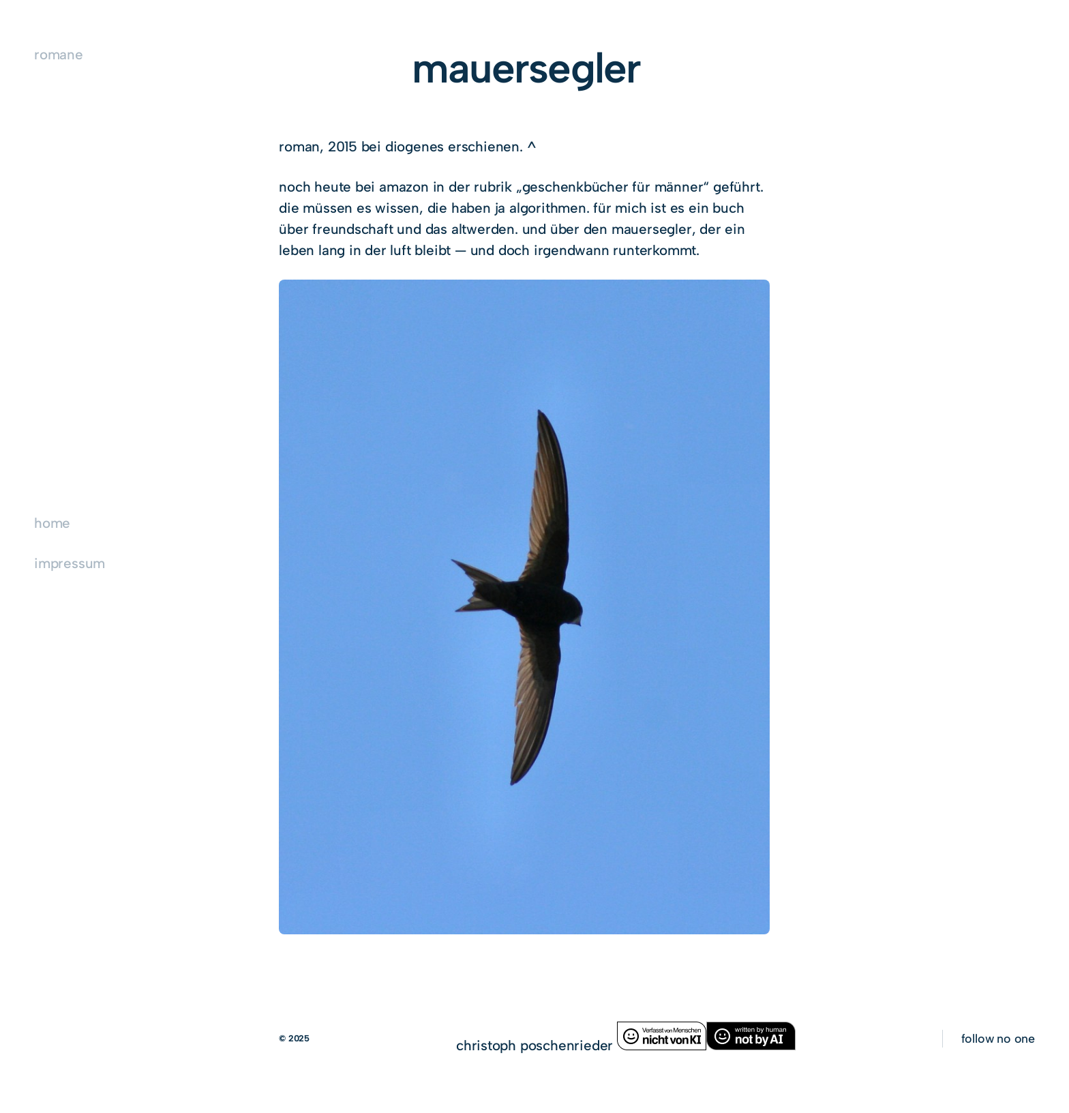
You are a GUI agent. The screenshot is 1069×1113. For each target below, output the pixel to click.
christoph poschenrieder (536, 1045)
